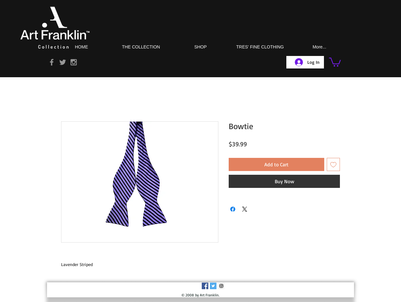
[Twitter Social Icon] (213, 286)
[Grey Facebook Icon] (51, 62)
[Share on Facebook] (233, 209)
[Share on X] (244, 209)
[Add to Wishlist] (333, 164)
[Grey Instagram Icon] (73, 62)
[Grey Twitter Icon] (62, 62)
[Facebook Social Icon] (205, 286)
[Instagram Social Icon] (221, 286)
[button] (335, 62)
